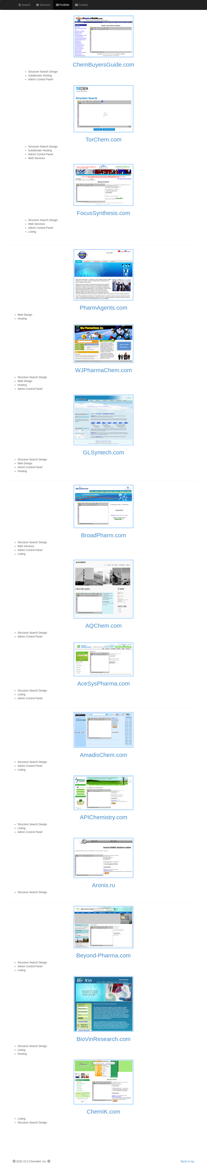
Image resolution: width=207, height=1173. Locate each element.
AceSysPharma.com (103, 683)
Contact (81, 4)
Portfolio (62, 5)
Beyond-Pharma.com (103, 955)
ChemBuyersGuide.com (103, 64)
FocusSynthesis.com (103, 213)
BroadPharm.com (103, 535)
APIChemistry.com (103, 817)
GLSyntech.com (103, 452)
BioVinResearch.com (103, 1039)
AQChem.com (103, 625)
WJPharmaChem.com (103, 370)
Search (24, 4)
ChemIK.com (103, 1111)
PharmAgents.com (103, 307)
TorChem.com (104, 139)
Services (43, 4)
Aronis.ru (103, 885)
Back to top (187, 1161)
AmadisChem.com (103, 755)
